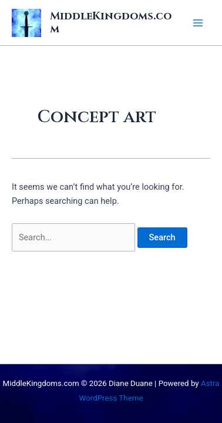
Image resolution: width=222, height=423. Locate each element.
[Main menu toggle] (198, 23)
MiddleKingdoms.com (110, 22)
